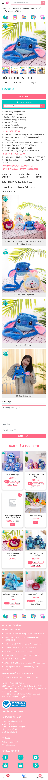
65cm (33, 565)
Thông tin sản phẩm (7, 175)
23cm (7, 481)
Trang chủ (6, 8)
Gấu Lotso (31, 601)
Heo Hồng (39, 601)
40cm (12, 524)
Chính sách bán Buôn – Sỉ (12, 721)
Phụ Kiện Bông (37, 8)
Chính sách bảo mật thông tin (13, 726)
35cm (12, 481)
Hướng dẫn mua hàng (24, 175)
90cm (12, 606)
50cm (18, 481)
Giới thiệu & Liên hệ (9, 732)
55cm (41, 562)
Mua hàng (24, 96)
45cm (35, 484)
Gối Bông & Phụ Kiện (20, 8)
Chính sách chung (8, 724)
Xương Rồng (35, 604)
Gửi (42, 106)
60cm (10, 484)
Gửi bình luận (24, 436)
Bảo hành (39, 175)
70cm (18, 603)
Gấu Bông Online (8, 745)
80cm (15, 484)
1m (38, 487)
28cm (30, 484)
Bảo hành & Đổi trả (9, 729)
